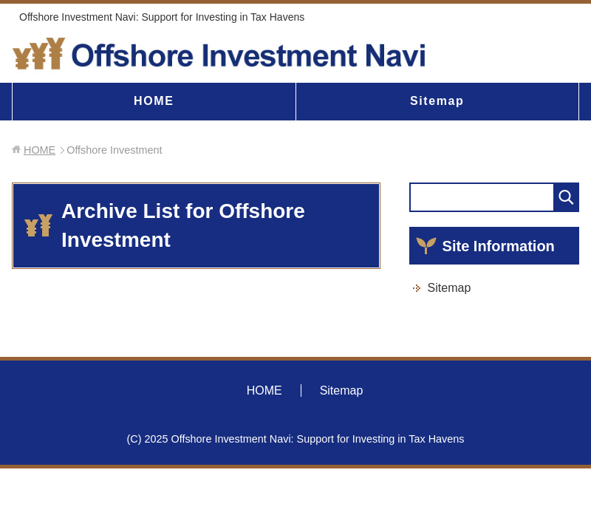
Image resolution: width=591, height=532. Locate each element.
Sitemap (437, 101)
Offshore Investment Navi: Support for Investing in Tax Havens (161, 17)
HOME (154, 101)
